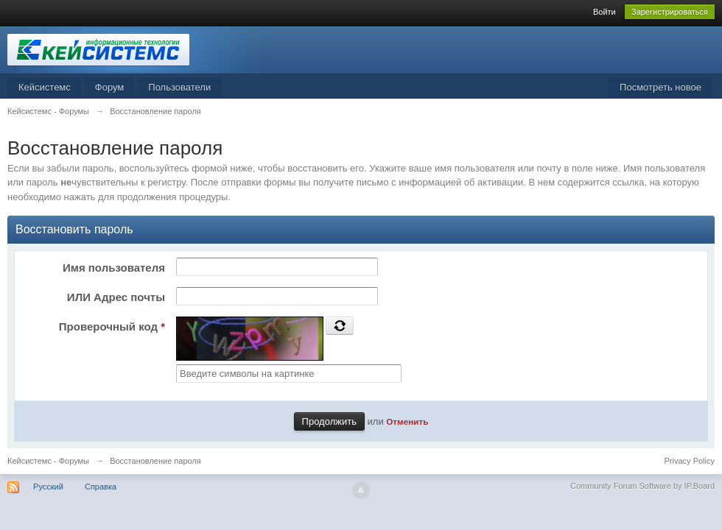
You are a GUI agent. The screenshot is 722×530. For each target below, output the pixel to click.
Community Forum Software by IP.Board (642, 485)
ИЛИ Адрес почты (116, 297)
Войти (604, 11)
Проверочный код (112, 326)
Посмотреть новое (660, 87)
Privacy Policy (690, 460)
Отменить (407, 421)
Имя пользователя (114, 267)
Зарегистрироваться (669, 11)
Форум (110, 87)
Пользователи (179, 87)
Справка (100, 486)
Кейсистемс (44, 87)
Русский (48, 486)
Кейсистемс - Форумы (48, 460)
